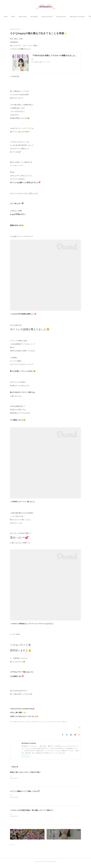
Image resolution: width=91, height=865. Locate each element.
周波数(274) (64, 721)
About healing (29, 16)
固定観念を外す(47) (36, 721)
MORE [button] (78, 16)
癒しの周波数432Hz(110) (16, 721)
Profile (19, 16)
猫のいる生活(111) (26, 721)
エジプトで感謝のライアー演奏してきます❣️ (25, 791)
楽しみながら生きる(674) (47, 721)
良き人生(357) (57, 721)
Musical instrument (53, 16)
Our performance (68, 16)
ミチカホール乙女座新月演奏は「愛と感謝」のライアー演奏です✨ (32, 810)
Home (12, 16)
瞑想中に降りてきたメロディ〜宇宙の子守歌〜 (25, 772)
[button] (12, 17)
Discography (40, 16)
